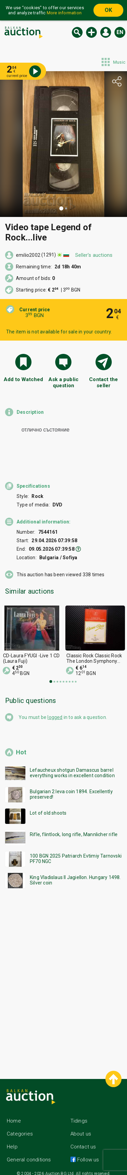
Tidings (78, 1115)
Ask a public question (63, 382)
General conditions (29, 1153)
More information (64, 12)
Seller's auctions (93, 255)
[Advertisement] (63, 971)
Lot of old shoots (48, 807)
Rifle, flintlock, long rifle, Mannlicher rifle (74, 828)
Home (14, 1115)
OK (108, 10)
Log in (105, 32)
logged (54, 711)
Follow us (87, 1153)
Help (12, 1141)
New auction (91, 32)
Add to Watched (23, 379)
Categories (20, 1128)
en (120, 32)
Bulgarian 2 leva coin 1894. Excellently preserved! (71, 788)
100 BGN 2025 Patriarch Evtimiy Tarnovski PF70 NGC (76, 852)
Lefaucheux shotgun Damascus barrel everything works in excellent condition (72, 766)
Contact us (83, 1141)
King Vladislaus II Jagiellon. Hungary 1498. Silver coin (75, 873)
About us (80, 1128)
